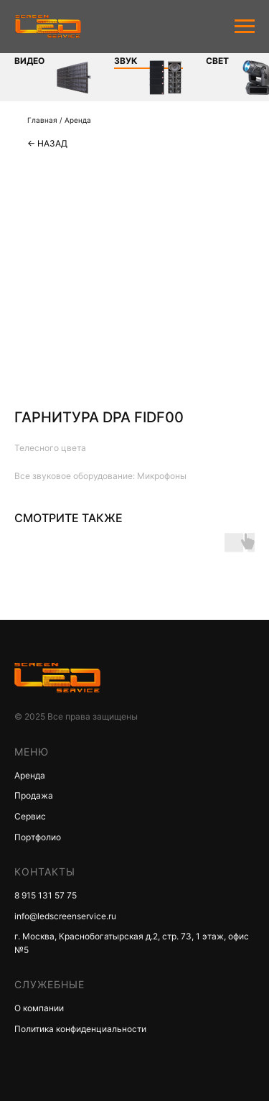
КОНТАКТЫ (44, 871)
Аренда (78, 120)
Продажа (33, 795)
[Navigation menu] (245, 26)
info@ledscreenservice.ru (65, 916)
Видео (16, 60)
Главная (42, 120)
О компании (39, 1008)
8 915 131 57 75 (45, 895)
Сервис (30, 816)
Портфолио (37, 837)
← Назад (47, 143)
